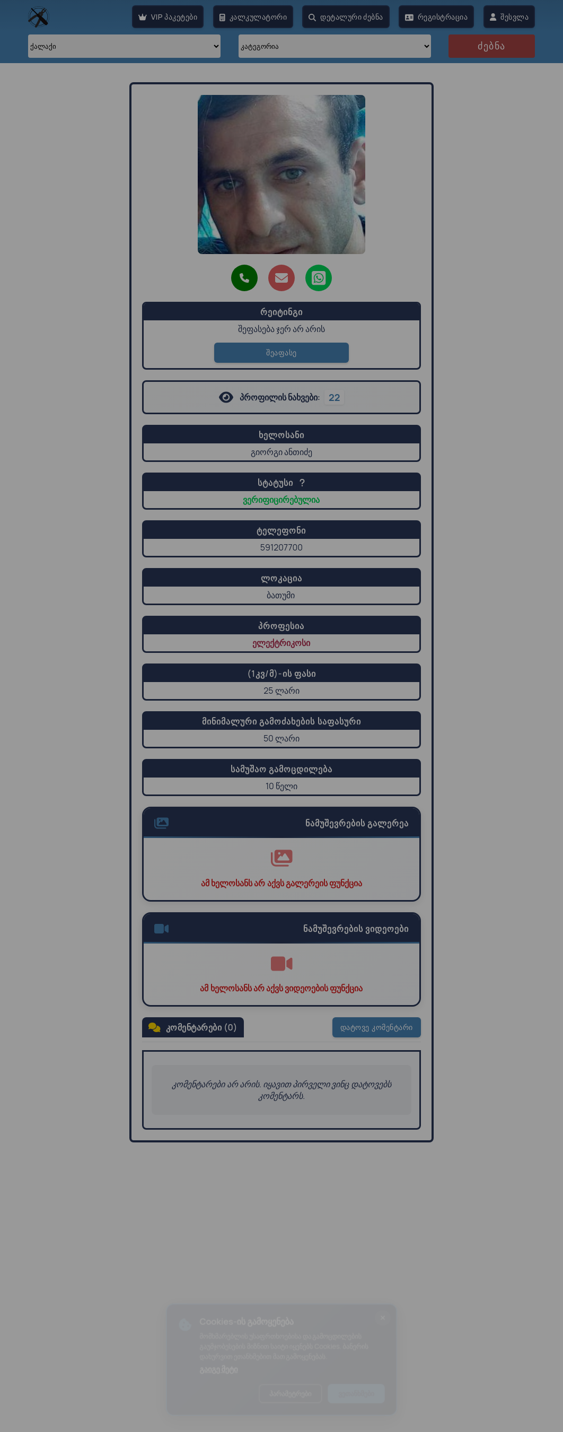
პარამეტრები (291, 1397)
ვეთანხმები (363, 1397)
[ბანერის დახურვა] (392, 1313)
